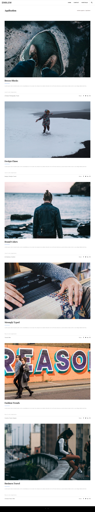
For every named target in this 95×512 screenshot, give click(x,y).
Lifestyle (7, 95)
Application (13, 92)
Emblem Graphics (81, 10)
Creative (13, 256)
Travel (17, 95)
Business (8, 256)
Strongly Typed (12, 322)
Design (6, 176)
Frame (10, 418)
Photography (12, 95)
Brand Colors (11, 241)
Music (10, 498)
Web (9, 337)
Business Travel (12, 483)
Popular (14, 418)
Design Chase (11, 161)
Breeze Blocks (11, 80)
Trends (6, 337)
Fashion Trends (12, 402)
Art (5, 256)
